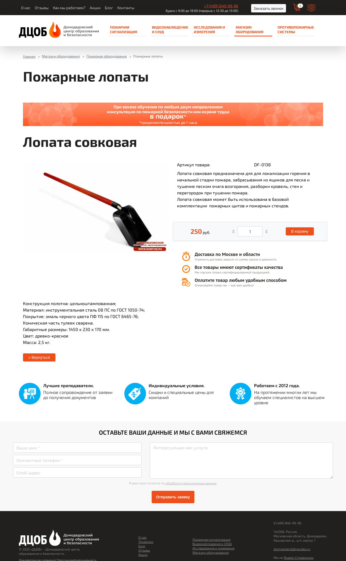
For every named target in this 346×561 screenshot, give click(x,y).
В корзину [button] (299, 231)
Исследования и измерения (209, 29)
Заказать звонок (269, 8)
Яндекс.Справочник (299, 557)
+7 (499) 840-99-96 (221, 6)
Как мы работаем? (69, 8)
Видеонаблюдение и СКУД (170, 29)
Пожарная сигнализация (123, 29)
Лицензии (145, 541)
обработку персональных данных (191, 483)
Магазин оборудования (249, 29)
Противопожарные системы (296, 29)
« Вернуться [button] (39, 357)
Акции (95, 8)
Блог (109, 8)
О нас (26, 8)
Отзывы (42, 8)
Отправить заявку (173, 497)
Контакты (125, 8)
